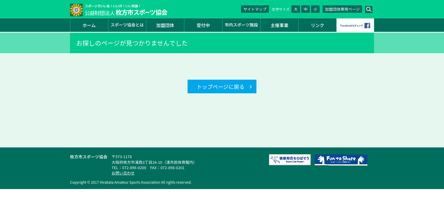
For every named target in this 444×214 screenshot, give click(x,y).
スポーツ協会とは (127, 25)
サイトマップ (255, 9)
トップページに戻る (220, 86)
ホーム (89, 25)
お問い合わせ (123, 173)
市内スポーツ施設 (241, 25)
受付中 (203, 25)
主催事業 (279, 25)
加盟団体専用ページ (342, 9)
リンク (317, 25)
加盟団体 (165, 25)
